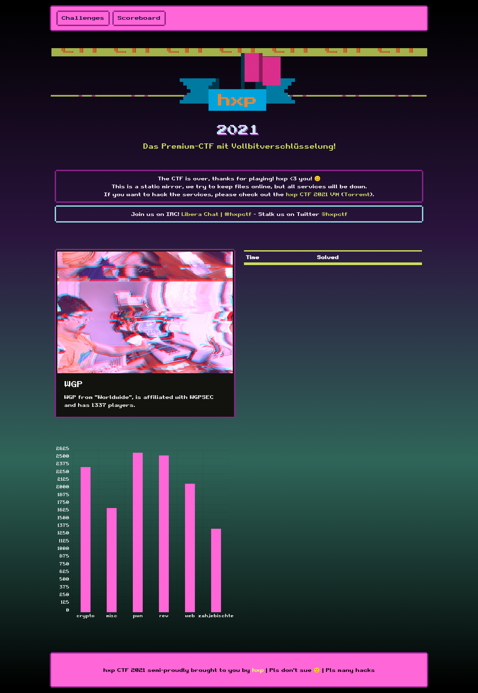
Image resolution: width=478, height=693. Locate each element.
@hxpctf (334, 214)
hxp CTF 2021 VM (312, 194)
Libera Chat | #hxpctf (216, 214)
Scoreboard (139, 18)
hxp (258, 670)
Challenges (83, 18)
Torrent (357, 194)
